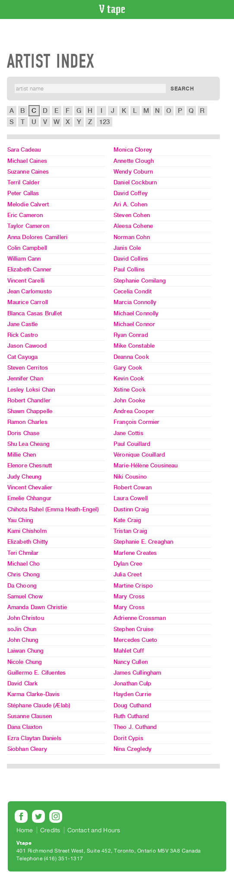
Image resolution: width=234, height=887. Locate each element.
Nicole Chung (24, 662)
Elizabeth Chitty (27, 541)
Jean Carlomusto (29, 291)
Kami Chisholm (27, 531)
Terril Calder (23, 182)
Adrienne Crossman (140, 618)
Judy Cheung (24, 476)
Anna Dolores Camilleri (37, 237)
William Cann (24, 258)
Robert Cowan (133, 487)
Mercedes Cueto (135, 640)
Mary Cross (129, 596)
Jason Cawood (27, 345)
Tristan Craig (130, 531)
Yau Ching (20, 520)
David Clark (22, 683)
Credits (50, 830)
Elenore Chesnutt (29, 465)
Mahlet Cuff (129, 650)
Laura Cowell (131, 498)
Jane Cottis (128, 433)
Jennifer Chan (25, 378)
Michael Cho (23, 563)
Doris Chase (23, 433)
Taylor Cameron (28, 226)
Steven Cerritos (27, 367)
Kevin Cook (129, 378)
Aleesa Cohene (133, 226)
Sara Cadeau (24, 149)
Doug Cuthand (132, 705)
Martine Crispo (133, 585)
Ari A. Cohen (130, 204)
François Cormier (137, 422)
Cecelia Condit (133, 291)
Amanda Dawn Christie (37, 607)
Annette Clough (134, 161)
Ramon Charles (27, 422)
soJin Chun (22, 629)
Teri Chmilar (23, 553)
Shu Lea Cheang (28, 444)
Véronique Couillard (139, 454)
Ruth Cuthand (131, 716)
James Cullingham (137, 672)
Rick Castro (22, 335)
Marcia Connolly (135, 302)
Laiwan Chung (25, 650)
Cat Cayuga (22, 357)
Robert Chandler (29, 400)
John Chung (23, 640)
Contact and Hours (93, 830)
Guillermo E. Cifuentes (36, 672)
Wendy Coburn (133, 171)
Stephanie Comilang (140, 280)
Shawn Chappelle (29, 411)
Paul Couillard (132, 444)
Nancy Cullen (131, 662)
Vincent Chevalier (30, 487)
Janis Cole (127, 248)
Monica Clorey (133, 149)
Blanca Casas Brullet (34, 313)
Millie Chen (21, 454)
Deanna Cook (131, 357)
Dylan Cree (128, 563)
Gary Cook (128, 367)
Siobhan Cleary (27, 749)
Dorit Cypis (128, 738)
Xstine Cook (129, 389)
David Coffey (131, 193)
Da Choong (22, 585)
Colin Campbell (27, 248)
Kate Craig (128, 520)
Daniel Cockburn (135, 182)
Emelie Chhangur (29, 498)
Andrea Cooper (134, 411)
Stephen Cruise (133, 629)
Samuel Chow (25, 596)
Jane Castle (22, 324)
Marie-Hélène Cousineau (146, 465)
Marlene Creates (135, 553)
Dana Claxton (24, 727)
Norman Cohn (132, 237)
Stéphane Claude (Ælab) (39, 705)
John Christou (25, 618)
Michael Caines (27, 161)
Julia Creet (128, 574)
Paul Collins (129, 269)
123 (104, 122)
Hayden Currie (132, 694)
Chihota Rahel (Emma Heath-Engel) (53, 509)
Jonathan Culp (132, 683)
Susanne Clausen (29, 716)
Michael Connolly (136, 313)
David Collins (131, 258)
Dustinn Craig (131, 509)
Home (24, 830)
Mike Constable (134, 345)
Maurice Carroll (27, 302)
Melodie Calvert (28, 204)
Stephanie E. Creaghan (143, 541)
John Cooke (129, 400)
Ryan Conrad (131, 335)
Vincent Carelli (25, 280)
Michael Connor (134, 324)
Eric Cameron (25, 215)
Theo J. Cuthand (135, 727)
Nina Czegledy (133, 749)
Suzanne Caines (28, 171)
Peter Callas (23, 193)
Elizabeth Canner (29, 269)
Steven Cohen (132, 215)
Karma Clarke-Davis (33, 694)
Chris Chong (23, 574)
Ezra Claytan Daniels (34, 738)
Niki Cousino (130, 476)
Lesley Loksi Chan (31, 389)
